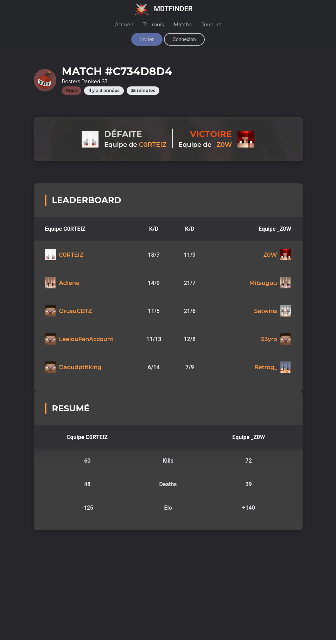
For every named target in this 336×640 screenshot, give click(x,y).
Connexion (184, 39)
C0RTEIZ (152, 145)
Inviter (146, 39)
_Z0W (222, 145)
